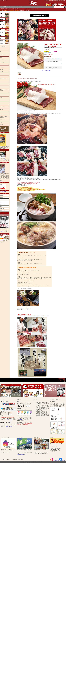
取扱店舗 (14, 8)
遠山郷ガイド (35, 8)
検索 (64, 7)
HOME (1, 10)
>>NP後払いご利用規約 (8, 426)
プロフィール (19, 8)
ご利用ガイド (21, 419)
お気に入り (9, 6)
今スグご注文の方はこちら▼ (39, 15)
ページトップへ (64, 381)
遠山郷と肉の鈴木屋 (20, 437)
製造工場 (6, 8)
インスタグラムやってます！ (6, 437)
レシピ (30, 8)
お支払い (2, 399)
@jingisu (62, 460)
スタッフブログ (25, 8)
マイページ (16, 6)
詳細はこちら (9, 419)
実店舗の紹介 (36, 437)
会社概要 (2, 8)
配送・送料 (19, 399)
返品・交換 (35, 399)
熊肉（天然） (17, 10)
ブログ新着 (3, 6)
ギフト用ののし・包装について (55, 399)
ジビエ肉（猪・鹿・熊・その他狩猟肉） (9, 10)
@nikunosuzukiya (54, 460)
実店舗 (10, 8)
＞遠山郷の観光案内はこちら (22, 454)
